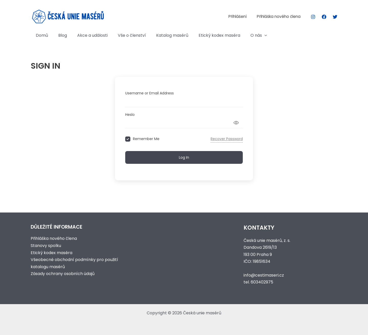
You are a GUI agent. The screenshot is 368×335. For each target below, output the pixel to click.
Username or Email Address (149, 93)
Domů (41, 35)
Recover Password (227, 138)
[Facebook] (324, 17)
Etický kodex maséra (208, 35)
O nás (245, 35)
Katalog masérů (163, 35)
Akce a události (87, 35)
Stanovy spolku (46, 245)
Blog (59, 35)
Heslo (130, 114)
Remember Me (146, 139)
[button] (251, 35)
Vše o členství (125, 35)
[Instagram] (313, 17)
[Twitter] (335, 17)
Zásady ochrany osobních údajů (63, 273)
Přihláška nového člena (280, 16)
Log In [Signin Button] (184, 157)
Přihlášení (241, 16)
